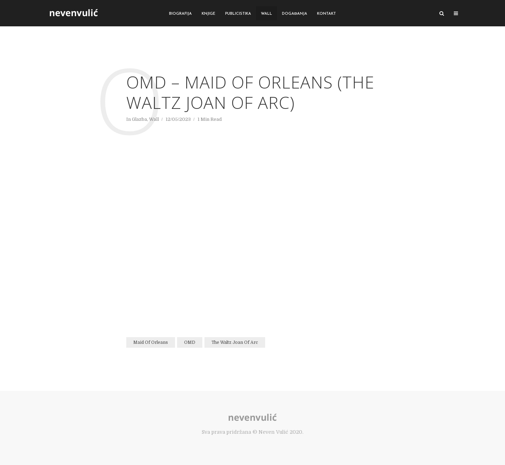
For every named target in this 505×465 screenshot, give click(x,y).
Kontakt (326, 14)
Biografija (180, 14)
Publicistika (238, 14)
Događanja (294, 14)
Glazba (139, 119)
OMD (189, 342)
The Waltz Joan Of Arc (234, 342)
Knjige (208, 14)
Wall (266, 14)
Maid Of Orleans (150, 342)
